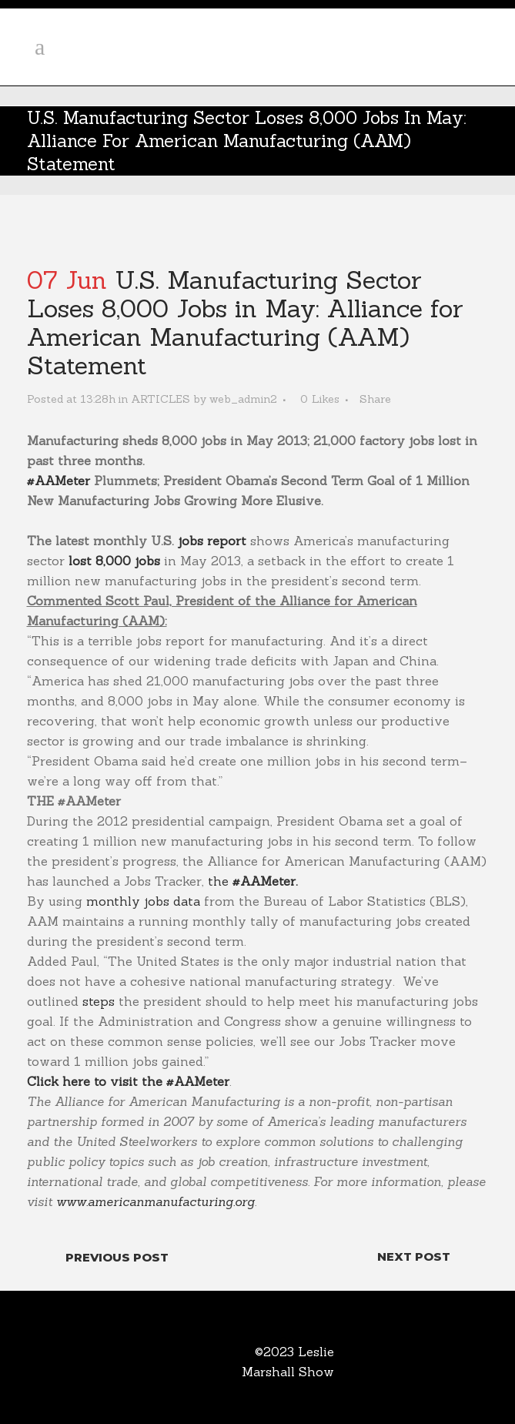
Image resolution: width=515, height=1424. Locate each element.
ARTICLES (160, 399)
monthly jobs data (143, 901)
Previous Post (117, 1257)
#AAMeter (58, 480)
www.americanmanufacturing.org (155, 1201)
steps (98, 1001)
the (253, 881)
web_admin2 (243, 399)
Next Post (413, 1256)
